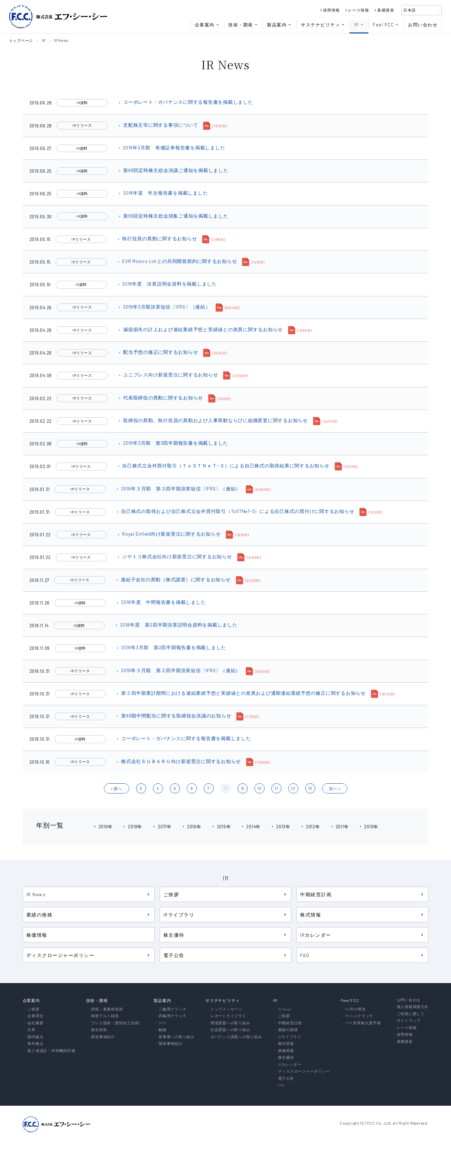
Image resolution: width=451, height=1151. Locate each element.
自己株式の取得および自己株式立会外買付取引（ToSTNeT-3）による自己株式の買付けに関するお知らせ (235, 511)
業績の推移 (88, 914)
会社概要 (35, 1023)
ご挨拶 (225, 894)
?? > (334, 788)
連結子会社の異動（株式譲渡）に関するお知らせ (173, 579)
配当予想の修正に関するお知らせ (158, 352)
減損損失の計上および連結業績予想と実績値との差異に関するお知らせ (200, 329)
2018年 (132, 826)
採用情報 (329, 10)
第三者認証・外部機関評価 (51, 1051)
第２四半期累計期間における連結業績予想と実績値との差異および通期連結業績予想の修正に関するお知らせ (241, 693)
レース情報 (356, 10)
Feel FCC (386, 24)
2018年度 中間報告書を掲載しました (161, 602)
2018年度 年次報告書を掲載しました (163, 193)
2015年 (221, 826)
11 (276, 788)
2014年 (251, 826)
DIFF (163, 1023)
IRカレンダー (362, 935)
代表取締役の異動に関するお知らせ (160, 397)
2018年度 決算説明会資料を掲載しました (167, 284)
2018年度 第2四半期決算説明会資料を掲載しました (176, 625)
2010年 (368, 826)
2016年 (191, 826)
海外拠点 (35, 1044)
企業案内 (207, 24)
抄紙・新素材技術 (107, 1009)
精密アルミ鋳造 (105, 1016)
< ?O (116, 788)
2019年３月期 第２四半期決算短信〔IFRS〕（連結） (178, 670)
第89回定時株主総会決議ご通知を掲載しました (173, 170)
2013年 (280, 826)
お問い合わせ (422, 24)
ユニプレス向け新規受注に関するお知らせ (168, 374)
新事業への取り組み (177, 1037)
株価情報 (36, 935)
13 (310, 788)
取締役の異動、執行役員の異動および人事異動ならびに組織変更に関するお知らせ (213, 420)
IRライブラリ (225, 914)
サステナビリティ (323, 24)
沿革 (31, 1030)
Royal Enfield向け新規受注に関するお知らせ (169, 534)
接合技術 (99, 1030)
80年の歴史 (355, 1009)
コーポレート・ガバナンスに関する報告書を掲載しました (185, 102)
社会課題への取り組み (230, 1030)
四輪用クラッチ (172, 1016)
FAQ (362, 955)
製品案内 (279, 24)
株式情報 (362, 914)
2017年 (162, 826)
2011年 (339, 826)
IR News (61, 40)
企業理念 (35, 1016)
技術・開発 (243, 24)
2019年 (103, 826)
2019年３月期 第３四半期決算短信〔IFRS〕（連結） (178, 488)
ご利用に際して (411, 1014)
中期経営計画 (362, 894)
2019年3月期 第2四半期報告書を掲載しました (171, 647)
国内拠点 (35, 1037)
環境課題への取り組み (230, 1023)
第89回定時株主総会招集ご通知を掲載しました (173, 216)
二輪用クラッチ (172, 1009)
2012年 (310, 826)
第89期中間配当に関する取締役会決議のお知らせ (173, 715)
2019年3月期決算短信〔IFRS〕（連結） (164, 307)
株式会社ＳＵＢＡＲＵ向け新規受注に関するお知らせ (178, 761)
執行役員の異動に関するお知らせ (157, 238)
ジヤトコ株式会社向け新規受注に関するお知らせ (174, 556)
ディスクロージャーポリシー (88, 955)
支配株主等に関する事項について (158, 125)
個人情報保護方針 (413, 1007)
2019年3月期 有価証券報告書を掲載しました (171, 147)
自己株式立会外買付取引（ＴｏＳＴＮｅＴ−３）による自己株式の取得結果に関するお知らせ (223, 465)
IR (359, 24)
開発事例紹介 (103, 1037)
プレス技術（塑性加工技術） (117, 1023)
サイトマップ (409, 1021)
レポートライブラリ (228, 1016)
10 (259, 788)
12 (293, 788)
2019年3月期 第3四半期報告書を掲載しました (173, 443)
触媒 (163, 1030)
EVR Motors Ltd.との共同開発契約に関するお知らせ (177, 261)
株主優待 (225, 935)
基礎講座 (383, 10)
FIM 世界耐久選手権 (363, 1023)
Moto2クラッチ (359, 1016)
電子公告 (225, 955)
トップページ (21, 40)
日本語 (421, 10)
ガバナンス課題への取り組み (236, 1037)
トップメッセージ (226, 1009)
